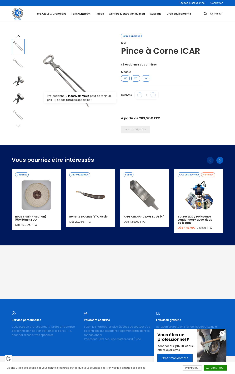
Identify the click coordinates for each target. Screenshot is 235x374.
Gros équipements (179, 14)
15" (135, 78)
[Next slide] (18, 126)
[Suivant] (219, 160)
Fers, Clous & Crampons (51, 14)
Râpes (100, 14)
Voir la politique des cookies (128, 368)
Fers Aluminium (81, 14)
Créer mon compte (175, 358)
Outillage (156, 14)
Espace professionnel (192, 3)
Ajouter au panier (135, 129)
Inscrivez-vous (78, 96)
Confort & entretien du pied (127, 14)
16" (146, 78)
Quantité (126, 95)
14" (125, 78)
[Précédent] (210, 160)
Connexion (216, 3)
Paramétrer (193, 368)
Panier (215, 14)
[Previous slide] (18, 36)
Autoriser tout (216, 368)
